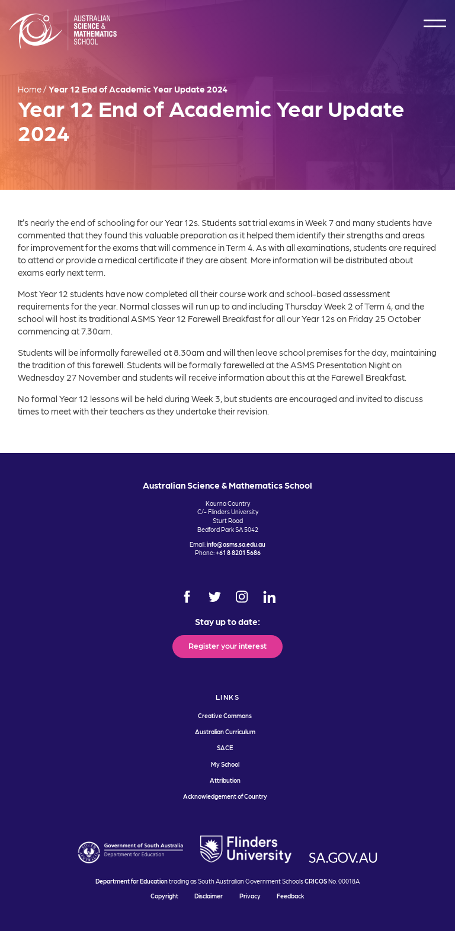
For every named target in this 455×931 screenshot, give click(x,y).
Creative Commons (225, 715)
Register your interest (227, 645)
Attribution (225, 780)
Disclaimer (208, 896)
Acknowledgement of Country (225, 796)
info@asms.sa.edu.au (236, 544)
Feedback (291, 896)
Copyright (164, 896)
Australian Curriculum (225, 731)
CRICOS (316, 881)
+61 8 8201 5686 (238, 552)
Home (29, 89)
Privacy (250, 896)
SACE (225, 747)
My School (225, 764)
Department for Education (131, 881)
